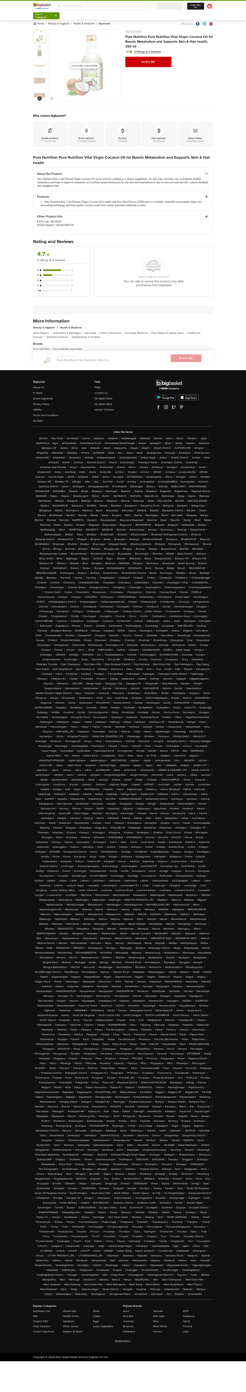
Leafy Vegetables (103, 1326)
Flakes (97, 1316)
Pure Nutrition (133, 31)
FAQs (98, 387)
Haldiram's (129, 1331)
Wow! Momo (160, 1326)
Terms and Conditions (46, 415)
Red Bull (128, 1316)
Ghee (96, 1311)
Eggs (96, 1321)
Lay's (186, 1331)
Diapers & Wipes (73, 1331)
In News (38, 393)
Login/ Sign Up (195, 6)
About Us (38, 387)
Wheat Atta (69, 1311)
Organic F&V (40, 1321)
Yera (155, 1321)
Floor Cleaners (42, 1326)
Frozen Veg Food (43, 1331)
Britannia (128, 1326)
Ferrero (157, 1331)
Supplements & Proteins (86, 337)
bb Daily (38, 420)
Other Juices (70, 1326)
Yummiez (128, 1321)
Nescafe (158, 1311)
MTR (185, 1311)
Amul (126, 1311)
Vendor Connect (104, 409)
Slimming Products (58, 337)
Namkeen (68, 1321)
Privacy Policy (41, 404)
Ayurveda (91, 333)
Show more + (123, 1340)
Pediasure (189, 1316)
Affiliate (37, 409)
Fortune (187, 1326)
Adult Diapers (42, 333)
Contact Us (101, 393)
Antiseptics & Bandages (68, 333)
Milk (35, 1316)
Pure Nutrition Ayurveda (67, 349)
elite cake (158, 1316)
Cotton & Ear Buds (112, 333)
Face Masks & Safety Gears (168, 333)
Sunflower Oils (41, 1311)
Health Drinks (71, 1316)
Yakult (186, 1321)
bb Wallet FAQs (103, 398)
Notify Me (148, 62)
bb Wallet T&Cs (103, 404)
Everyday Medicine (137, 333)
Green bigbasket (43, 398)
